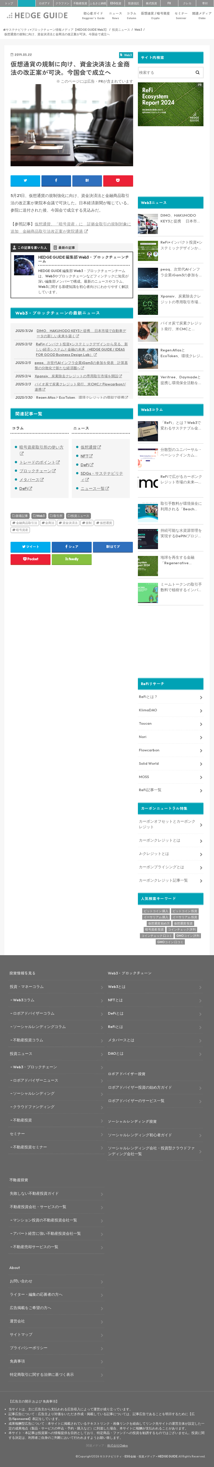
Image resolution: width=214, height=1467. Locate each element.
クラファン (62, 3)
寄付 (205, 3)
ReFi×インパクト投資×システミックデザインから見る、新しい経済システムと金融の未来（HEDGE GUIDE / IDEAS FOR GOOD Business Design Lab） (82, 349)
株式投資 (151, 3)
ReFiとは (115, 1026)
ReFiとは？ (148, 696)
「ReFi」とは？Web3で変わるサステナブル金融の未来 (181, 425)
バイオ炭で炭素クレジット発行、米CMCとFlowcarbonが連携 (80, 387)
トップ (9, 3)
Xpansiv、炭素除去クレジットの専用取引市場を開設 (76, 376)
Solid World (149, 762)
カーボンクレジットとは (159, 840)
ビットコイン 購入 (156, 910)
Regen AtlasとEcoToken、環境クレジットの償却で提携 (80, 397)
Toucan (145, 723)
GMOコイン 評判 (187, 935)
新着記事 (22, 516)
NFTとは (115, 999)
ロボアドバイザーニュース (35, 1079)
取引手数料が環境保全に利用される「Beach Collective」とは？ (181, 506)
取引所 (58, 516)
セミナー (181, 15)
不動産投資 (80, 3)
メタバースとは (121, 1039)
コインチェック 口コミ (156, 935)
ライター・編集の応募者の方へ (36, 1294)
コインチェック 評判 (182, 929)
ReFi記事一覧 (150, 789)
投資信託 (133, 3)
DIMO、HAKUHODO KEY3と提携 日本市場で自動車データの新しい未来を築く (81, 333)
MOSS (144, 776)
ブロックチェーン (35, 470)
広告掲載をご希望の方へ (30, 1307)
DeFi (23, 488)
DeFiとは (116, 1013)
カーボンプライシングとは (161, 866)
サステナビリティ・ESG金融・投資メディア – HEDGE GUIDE (139, 1456)
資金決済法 (70, 523)
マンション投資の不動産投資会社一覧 (45, 1219)
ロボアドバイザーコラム (34, 1013)
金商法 (49, 523)
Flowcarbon (149, 749)
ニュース (115, 15)
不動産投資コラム (28, 1039)
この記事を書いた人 (32, 248)
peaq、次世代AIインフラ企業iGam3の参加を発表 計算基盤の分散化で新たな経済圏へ (81, 365)
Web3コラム (23, 999)
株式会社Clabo (117, 1445)
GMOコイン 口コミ (170, 941)
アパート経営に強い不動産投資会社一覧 (47, 1233)
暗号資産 (22, 530)
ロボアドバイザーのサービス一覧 (136, 1100)
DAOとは (116, 1052)
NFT (84, 455)
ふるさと (98, 3)
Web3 (40, 516)
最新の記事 (67, 248)
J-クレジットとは (154, 853)
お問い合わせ (21, 1280)
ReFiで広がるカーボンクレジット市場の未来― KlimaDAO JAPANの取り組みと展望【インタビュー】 (181, 479)
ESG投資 (115, 3)
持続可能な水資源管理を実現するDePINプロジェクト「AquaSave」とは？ (181, 533)
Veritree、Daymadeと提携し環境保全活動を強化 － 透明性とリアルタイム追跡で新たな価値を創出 (181, 379)
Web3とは (117, 986)
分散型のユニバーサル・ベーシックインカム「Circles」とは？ (181, 452)
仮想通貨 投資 (183, 923)
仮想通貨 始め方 (159, 923)
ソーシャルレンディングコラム (39, 1026)
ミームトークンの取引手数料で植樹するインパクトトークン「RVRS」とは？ (181, 587)
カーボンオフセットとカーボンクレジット (167, 824)
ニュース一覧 (93, 488)
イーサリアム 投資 (185, 917)
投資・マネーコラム (27, 986)
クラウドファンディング (34, 1106)
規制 (89, 523)
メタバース (29, 479)
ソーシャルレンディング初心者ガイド (140, 1134)
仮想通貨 (89, 447)
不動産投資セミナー (30, 1146)
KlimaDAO (148, 709)
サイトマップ (21, 1334)
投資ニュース (80, 516)
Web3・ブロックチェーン (35, 1066)
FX (169, 3)
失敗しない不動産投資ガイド (34, 1193)
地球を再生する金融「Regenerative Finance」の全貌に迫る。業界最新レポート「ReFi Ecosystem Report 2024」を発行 (179, 560)
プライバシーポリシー (28, 1347)
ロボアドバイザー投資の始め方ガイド (140, 1087)
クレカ (187, 3)
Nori (142, 736)
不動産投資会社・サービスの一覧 (38, 1206)
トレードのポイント (37, 462)
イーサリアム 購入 (156, 917)
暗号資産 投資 (154, 929)
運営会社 (17, 1320)
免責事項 (17, 1360)
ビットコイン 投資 (185, 910)
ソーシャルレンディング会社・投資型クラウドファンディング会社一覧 (151, 1150)
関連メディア (202, 15)
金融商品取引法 (26, 523)
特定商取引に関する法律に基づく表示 (42, 1374)
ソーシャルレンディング (34, 1093)
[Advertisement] (170, 160)
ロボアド (44, 3)
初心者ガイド (93, 15)
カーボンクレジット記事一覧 (163, 879)
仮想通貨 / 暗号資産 (155, 15)
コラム (131, 15)
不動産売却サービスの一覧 (35, 1246)
